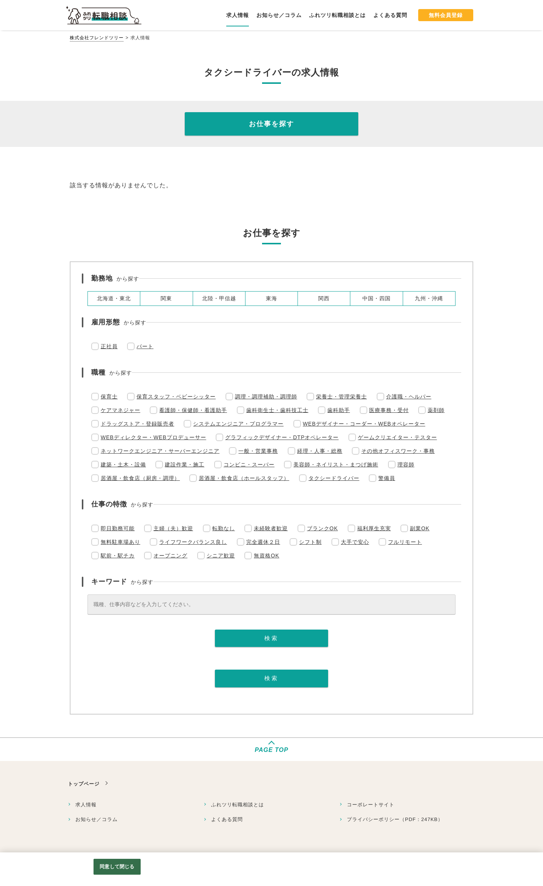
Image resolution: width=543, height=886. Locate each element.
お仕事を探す (271, 124)
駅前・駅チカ (118, 556)
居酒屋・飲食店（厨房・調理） (140, 478)
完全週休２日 (263, 542)
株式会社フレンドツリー (97, 37)
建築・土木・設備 (123, 465)
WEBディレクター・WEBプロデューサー (153, 437)
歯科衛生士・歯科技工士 (277, 410)
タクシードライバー (333, 478)
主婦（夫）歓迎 (173, 528)
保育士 (109, 397)
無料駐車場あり (120, 542)
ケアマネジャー (120, 410)
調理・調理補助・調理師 (266, 397)
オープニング (170, 556)
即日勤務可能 (118, 528)
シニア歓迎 (221, 556)
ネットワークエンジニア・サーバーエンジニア (160, 451)
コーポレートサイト (370, 804)
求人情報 (86, 804)
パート (145, 346)
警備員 (386, 478)
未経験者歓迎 (271, 528)
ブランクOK (322, 528)
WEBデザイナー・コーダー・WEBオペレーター (364, 424)
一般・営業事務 (258, 451)
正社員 (109, 346)
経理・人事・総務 (319, 451)
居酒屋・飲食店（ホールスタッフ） (244, 478)
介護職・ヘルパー (408, 397)
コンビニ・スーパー (249, 465)
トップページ (84, 784)
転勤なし (223, 528)
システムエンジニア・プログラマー (238, 424)
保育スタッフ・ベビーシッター (176, 397)
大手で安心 (355, 542)
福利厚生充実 (374, 528)
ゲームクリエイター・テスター (397, 437)
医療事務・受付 (389, 410)
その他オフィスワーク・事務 (398, 451)
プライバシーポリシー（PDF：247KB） (395, 819)
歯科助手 (338, 410)
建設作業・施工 (184, 465)
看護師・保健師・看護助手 (193, 410)
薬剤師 (436, 410)
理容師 (405, 465)
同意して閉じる (117, 866)
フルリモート (405, 542)
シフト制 (310, 542)
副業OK (419, 528)
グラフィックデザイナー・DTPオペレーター (282, 437)
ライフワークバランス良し (193, 542)
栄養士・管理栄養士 (341, 397)
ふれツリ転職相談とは (237, 804)
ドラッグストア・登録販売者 (137, 424)
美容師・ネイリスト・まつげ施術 (335, 465)
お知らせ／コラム (96, 819)
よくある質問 (227, 819)
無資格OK (266, 556)
